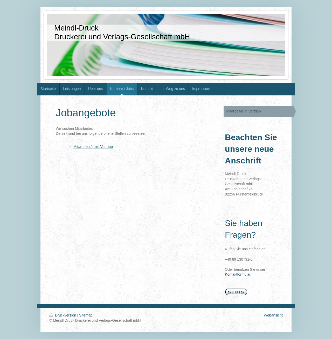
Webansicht (273, 315)
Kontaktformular (237, 274)
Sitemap (85, 315)
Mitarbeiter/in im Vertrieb (93, 147)
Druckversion (63, 315)
